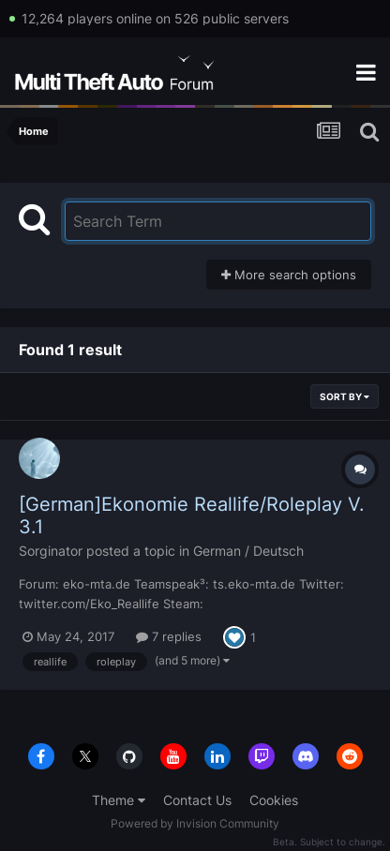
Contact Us (197, 800)
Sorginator (50, 551)
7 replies (169, 636)
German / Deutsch (248, 551)
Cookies (273, 800)
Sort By (344, 396)
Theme (118, 800)
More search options (288, 274)
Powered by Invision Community (195, 823)
